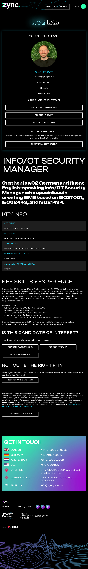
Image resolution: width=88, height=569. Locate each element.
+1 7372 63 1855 (50, 465)
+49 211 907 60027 (51, 455)
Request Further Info (44, 123)
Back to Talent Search (20, 414)
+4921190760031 (44, 82)
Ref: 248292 (44, 94)
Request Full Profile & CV (44, 107)
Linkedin (44, 88)
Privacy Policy (24, 506)
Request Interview (44, 115)
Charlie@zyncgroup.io (44, 77)
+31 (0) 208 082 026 (52, 460)
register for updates (56, 6)
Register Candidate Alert (44, 144)
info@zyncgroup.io (52, 485)
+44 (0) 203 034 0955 (54, 450)
